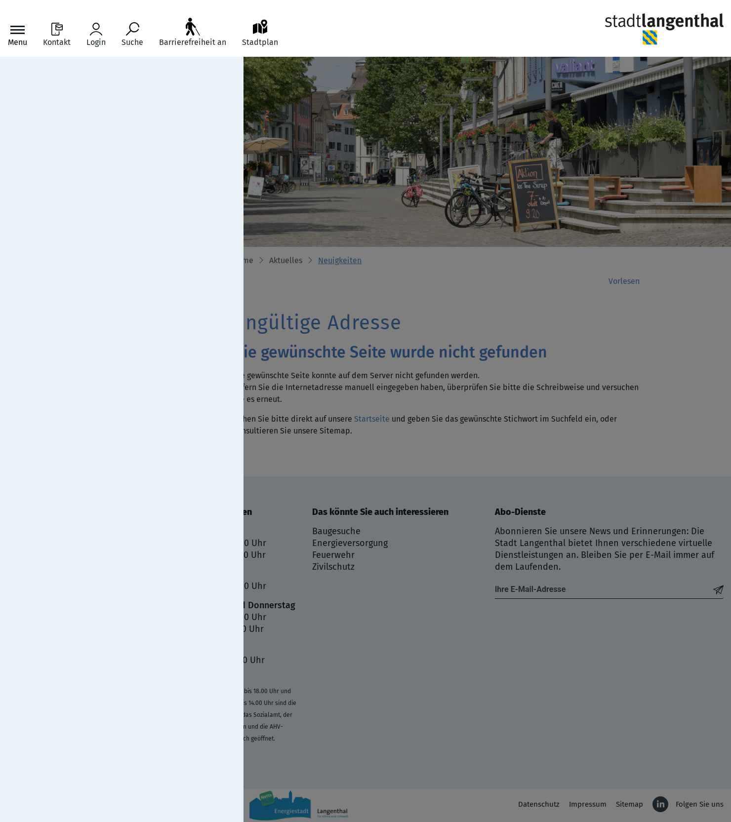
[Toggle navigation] (17, 35)
